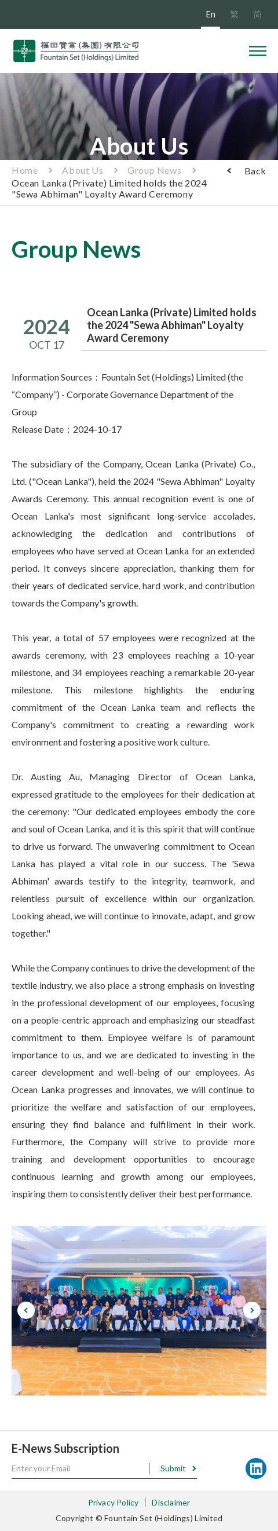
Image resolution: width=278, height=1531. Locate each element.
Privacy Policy (113, 1502)
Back (255, 170)
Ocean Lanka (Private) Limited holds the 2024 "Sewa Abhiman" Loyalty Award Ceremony (109, 188)
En (210, 14)
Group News (154, 170)
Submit (173, 1468)
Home (25, 170)
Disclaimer (171, 1502)
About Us (82, 170)
